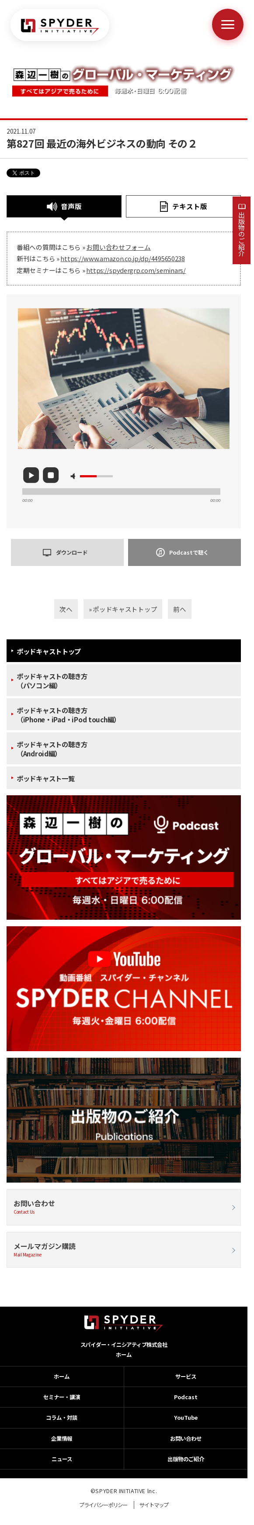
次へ (65, 609)
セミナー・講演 (61, 1397)
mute (74, 476)
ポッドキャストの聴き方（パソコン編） (52, 680)
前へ (179, 609)
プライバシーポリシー (103, 1505)
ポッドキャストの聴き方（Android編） (52, 749)
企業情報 (61, 1438)
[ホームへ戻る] (60, 27)
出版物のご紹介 (241, 233)
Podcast (186, 1397)
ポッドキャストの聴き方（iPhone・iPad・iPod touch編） (68, 715)
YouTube (186, 1417)
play (31, 475)
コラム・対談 (61, 1417)
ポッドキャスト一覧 (45, 778)
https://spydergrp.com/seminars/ (135, 270)
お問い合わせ (124, 1207)
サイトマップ (153, 1505)
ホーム (123, 1355)
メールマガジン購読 (124, 1250)
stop (50, 475)
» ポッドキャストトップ (123, 609)
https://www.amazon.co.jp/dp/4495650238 (122, 258)
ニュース (62, 1459)
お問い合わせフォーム (118, 247)
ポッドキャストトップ (49, 651)
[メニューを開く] (228, 24)
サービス (185, 1376)
